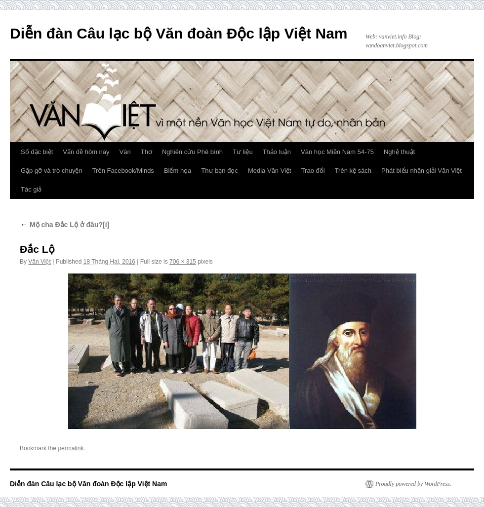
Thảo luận (277, 152)
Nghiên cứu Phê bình (192, 152)
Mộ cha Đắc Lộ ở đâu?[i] (64, 225)
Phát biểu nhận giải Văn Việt (421, 170)
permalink (70, 448)
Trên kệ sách (353, 170)
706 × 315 (182, 261)
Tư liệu (243, 152)
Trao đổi (313, 170)
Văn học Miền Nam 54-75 (337, 152)
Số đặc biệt (37, 152)
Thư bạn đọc (219, 170)
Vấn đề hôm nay (86, 152)
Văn (125, 152)
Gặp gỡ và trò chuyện (51, 170)
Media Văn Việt (269, 170)
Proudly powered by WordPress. (413, 483)
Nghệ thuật (399, 152)
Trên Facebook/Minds (123, 170)
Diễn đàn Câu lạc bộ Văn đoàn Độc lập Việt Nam (179, 33)
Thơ (146, 152)
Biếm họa (177, 170)
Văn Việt (39, 261)
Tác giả (31, 189)
